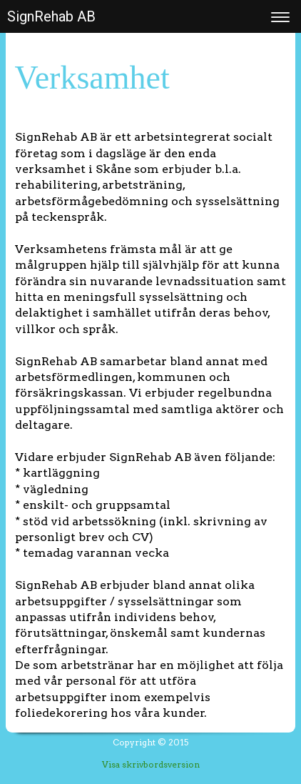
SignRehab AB (51, 16)
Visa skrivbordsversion (151, 764)
